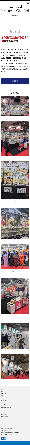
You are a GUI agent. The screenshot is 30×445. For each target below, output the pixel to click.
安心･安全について (6, 405)
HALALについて (5, 403)
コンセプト (4, 391)
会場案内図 (15, 81)
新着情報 (3, 393)
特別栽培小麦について (6, 407)
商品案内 (3, 400)
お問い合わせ (4, 416)
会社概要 (3, 414)
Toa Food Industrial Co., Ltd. (15, 9)
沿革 (2, 395)
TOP (2, 389)
